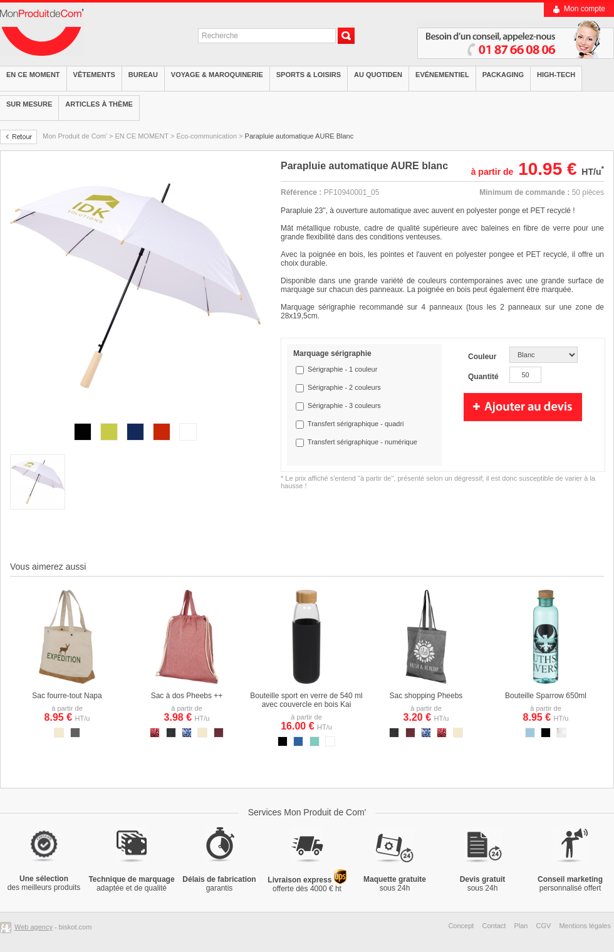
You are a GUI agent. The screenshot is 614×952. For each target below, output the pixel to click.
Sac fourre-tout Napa (66, 695)
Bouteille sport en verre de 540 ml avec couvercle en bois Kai (306, 700)
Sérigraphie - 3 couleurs (344, 405)
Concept (461, 925)
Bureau (143, 74)
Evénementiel (442, 74)
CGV (543, 925)
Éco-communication (206, 136)
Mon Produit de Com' (75, 136)
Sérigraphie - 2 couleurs (344, 387)
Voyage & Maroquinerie (217, 74)
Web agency (33, 927)
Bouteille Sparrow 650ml (545, 695)
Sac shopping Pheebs (426, 695)
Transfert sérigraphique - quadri (356, 423)
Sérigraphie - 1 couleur (342, 369)
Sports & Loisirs (308, 74)
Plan (521, 925)
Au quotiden (378, 74)
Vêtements (94, 74)
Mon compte (584, 8)
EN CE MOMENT (142, 136)
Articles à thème (99, 104)
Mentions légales (585, 925)
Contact (494, 925)
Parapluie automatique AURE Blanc (299, 136)
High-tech (556, 74)
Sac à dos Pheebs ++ (187, 695)
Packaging (503, 74)
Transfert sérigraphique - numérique (362, 442)
